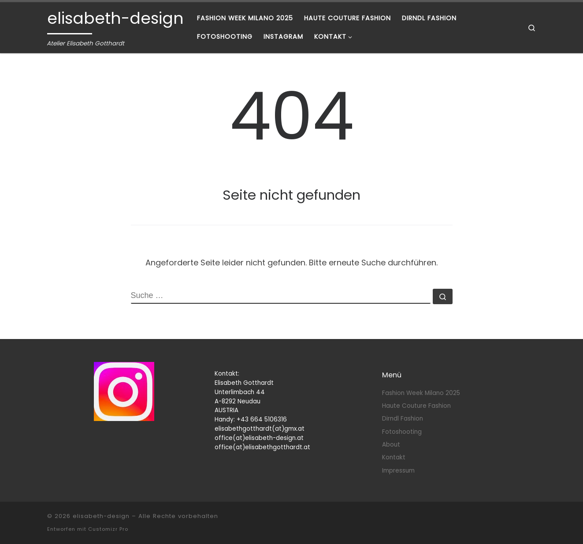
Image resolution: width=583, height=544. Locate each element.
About (391, 444)
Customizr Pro (108, 529)
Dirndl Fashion (402, 418)
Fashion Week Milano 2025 (421, 393)
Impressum (398, 470)
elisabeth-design (101, 516)
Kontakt (393, 457)
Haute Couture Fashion (416, 406)
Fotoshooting (402, 432)
